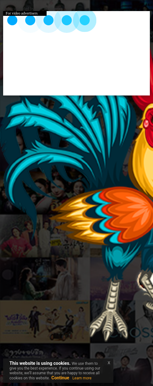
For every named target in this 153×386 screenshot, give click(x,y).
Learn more (82, 378)
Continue (60, 377)
